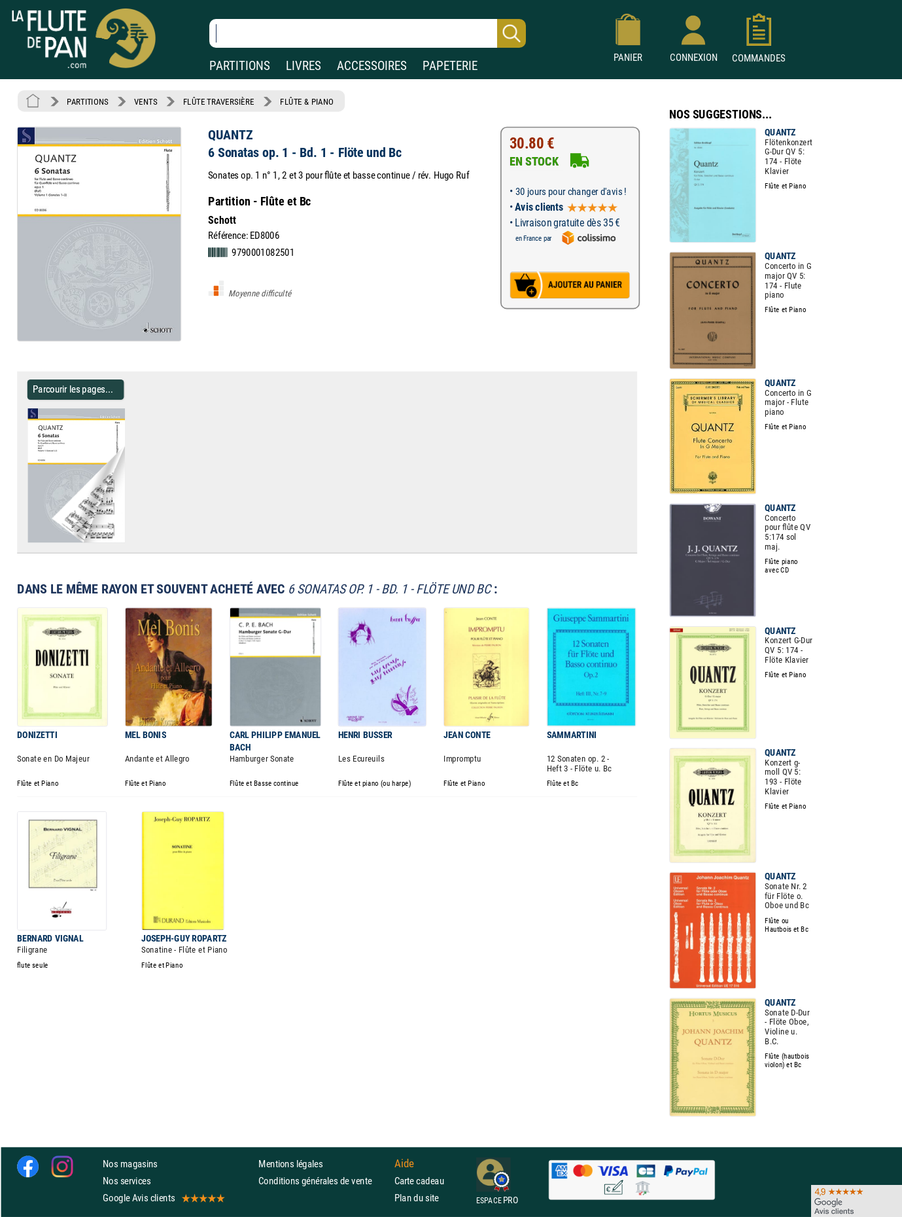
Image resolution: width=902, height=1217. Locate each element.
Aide (404, 1163)
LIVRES (303, 65)
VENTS (145, 101)
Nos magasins (130, 1163)
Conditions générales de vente (323, 1180)
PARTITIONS (239, 65)
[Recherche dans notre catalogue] (367, 33)
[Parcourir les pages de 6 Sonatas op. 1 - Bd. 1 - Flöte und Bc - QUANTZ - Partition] (130, 540)
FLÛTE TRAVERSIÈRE (218, 101)
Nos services (126, 1180)
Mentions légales (290, 1163)
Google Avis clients (163, 1197)
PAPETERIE (450, 65)
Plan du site (416, 1197)
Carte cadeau (419, 1180)
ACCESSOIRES (372, 65)
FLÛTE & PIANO (307, 101)
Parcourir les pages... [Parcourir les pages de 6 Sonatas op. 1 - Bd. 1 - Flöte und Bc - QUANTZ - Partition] (73, 389)
